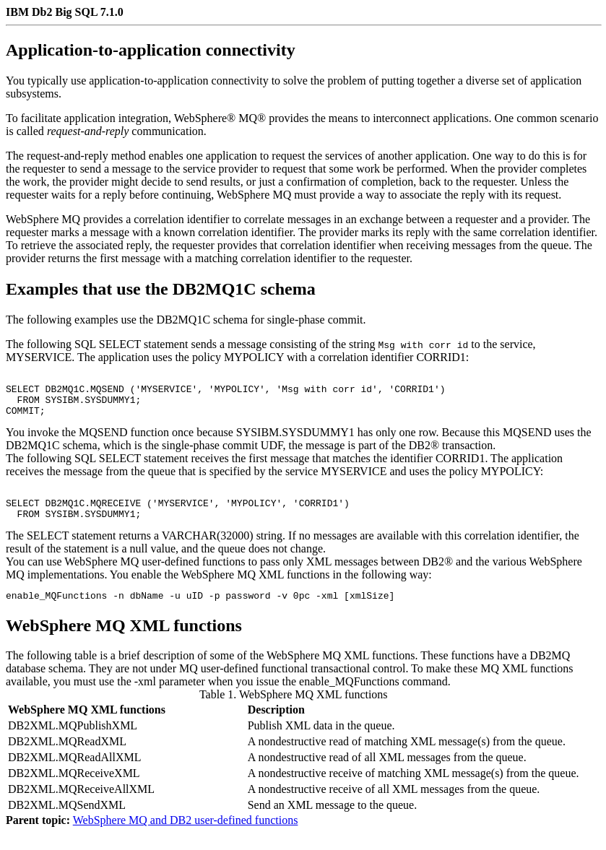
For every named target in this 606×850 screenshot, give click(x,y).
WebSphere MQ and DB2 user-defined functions (185, 837)
